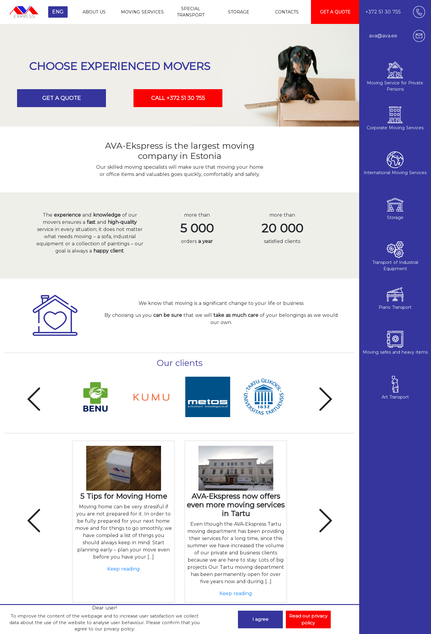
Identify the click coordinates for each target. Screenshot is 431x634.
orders (197, 241)
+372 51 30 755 (383, 12)
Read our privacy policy (308, 619)
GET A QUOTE (335, 12)
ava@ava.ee (383, 36)
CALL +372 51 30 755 (178, 98)
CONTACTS (287, 12)
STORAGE (238, 12)
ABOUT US (94, 12)
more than (197, 214)
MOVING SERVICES (142, 12)
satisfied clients (282, 241)
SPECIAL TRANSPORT (190, 12)
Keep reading (123, 568)
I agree (260, 619)
